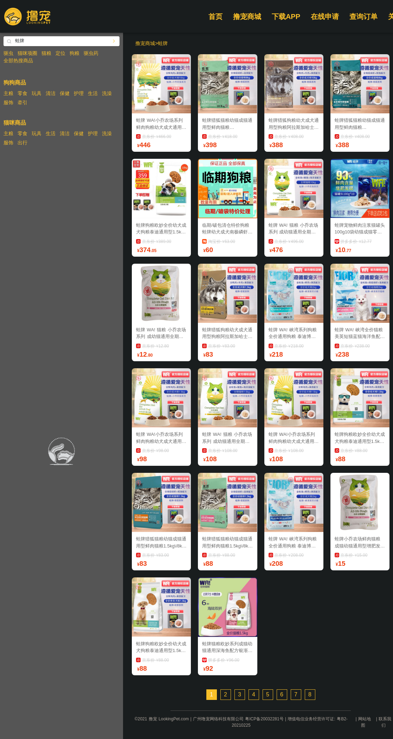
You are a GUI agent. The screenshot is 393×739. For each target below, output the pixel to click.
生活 (93, 93)
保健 (65, 93)
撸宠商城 (247, 16)
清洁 (51, 93)
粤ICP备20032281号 (264, 718)
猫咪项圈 (27, 53)
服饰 (8, 102)
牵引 (22, 102)
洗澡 (107, 93)
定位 (60, 53)
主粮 (8, 93)
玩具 (36, 93)
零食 (22, 93)
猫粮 (46, 53)
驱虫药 (91, 53)
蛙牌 (163, 43)
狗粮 (74, 53)
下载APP (286, 16)
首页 (215, 16)
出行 (22, 142)
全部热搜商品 (18, 60)
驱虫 (8, 53)
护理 (79, 93)
